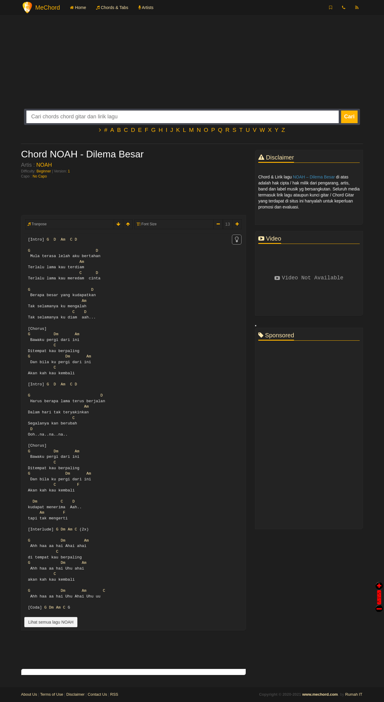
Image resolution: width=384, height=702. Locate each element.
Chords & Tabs (112, 7)
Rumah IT (353, 694)
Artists (146, 7)
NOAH (44, 165)
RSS (114, 694)
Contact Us (97, 694)
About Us (29, 694)
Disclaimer (75, 694)
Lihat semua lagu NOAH (51, 622)
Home (78, 7)
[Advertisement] (192, 67)
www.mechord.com (320, 694)
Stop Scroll (379, 604)
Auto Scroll (379, 589)
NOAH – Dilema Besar (314, 177)
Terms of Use (51, 694)
